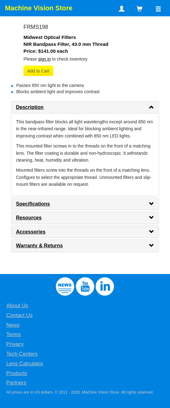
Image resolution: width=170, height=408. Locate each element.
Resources (29, 217)
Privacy (15, 344)
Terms (13, 334)
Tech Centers (22, 354)
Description (30, 107)
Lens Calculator (24, 364)
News (13, 325)
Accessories (30, 231)
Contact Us (19, 315)
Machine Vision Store (38, 8)
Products (16, 373)
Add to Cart (38, 70)
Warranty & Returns (39, 245)
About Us (17, 306)
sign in (44, 59)
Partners (16, 383)
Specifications (33, 204)
